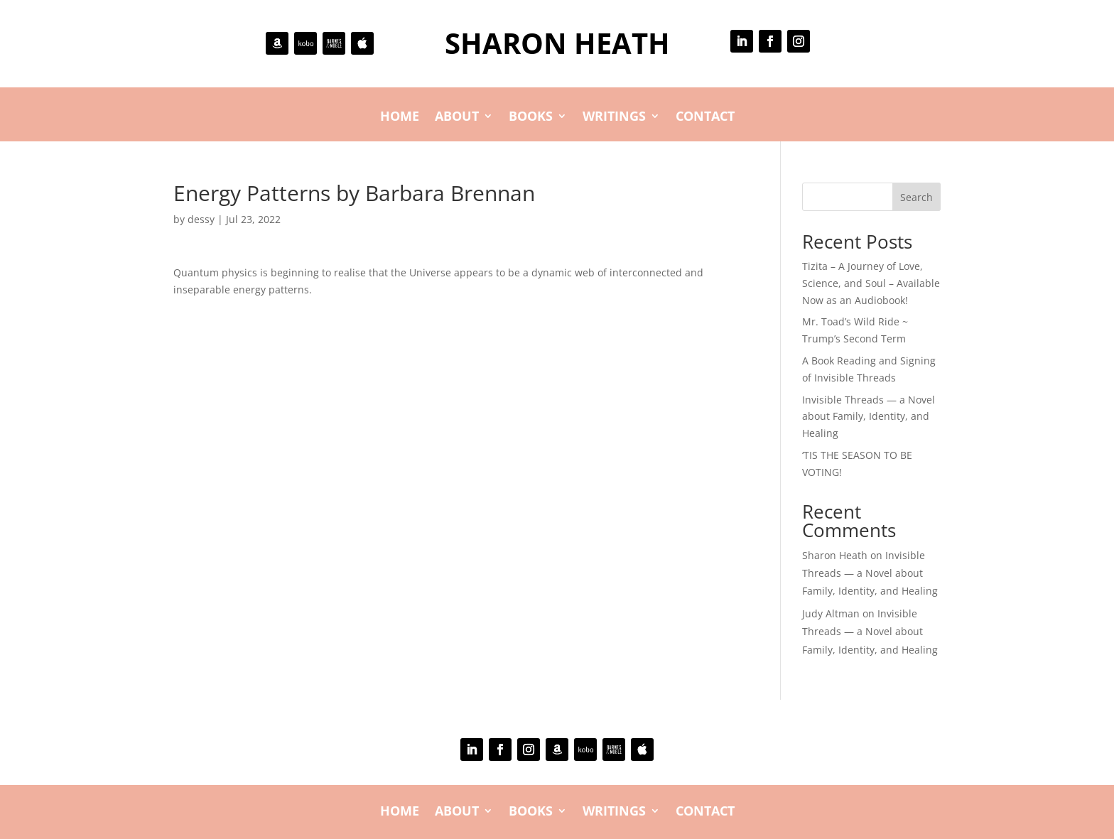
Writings (614, 117)
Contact (705, 117)
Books (531, 117)
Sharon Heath (834, 555)
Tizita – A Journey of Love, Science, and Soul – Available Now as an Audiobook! (871, 283)
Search (916, 197)
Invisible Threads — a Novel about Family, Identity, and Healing (868, 416)
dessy (201, 219)
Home (399, 117)
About (457, 117)
